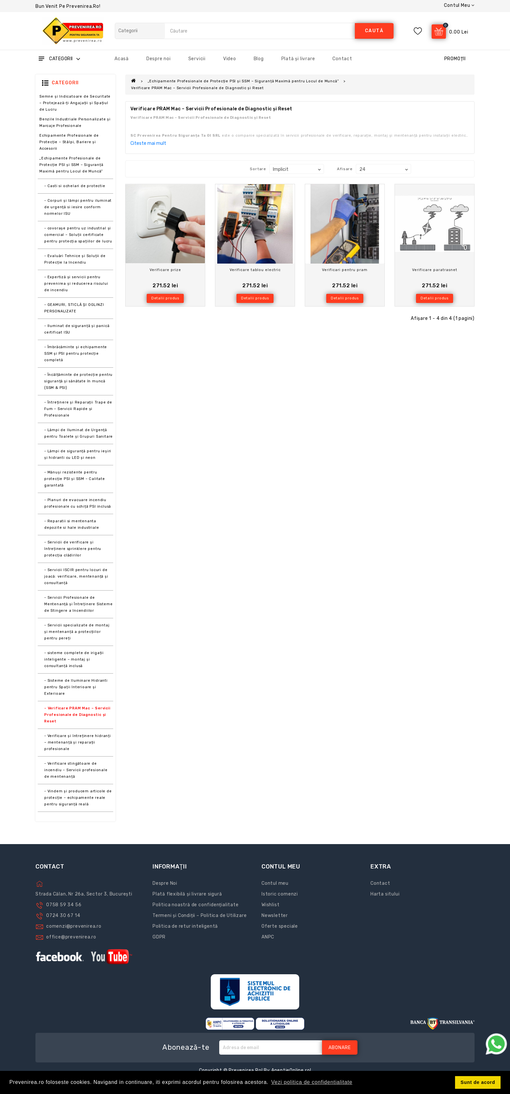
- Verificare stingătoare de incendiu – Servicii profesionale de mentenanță (76, 770)
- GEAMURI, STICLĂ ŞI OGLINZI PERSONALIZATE (74, 308)
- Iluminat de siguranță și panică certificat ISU (76, 329)
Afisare (345, 169)
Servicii (197, 59)
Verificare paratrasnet (434, 270)
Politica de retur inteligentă (185, 926)
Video (229, 59)
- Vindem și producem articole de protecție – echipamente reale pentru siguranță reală (78, 797)
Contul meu (275, 883)
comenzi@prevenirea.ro (73, 926)
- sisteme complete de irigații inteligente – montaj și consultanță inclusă (74, 659)
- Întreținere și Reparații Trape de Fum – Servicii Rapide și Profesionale (78, 408)
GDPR (159, 937)
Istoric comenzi (280, 894)
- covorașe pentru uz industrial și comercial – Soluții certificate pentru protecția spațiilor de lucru (78, 234)
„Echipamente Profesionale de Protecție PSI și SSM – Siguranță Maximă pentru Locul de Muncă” (71, 164)
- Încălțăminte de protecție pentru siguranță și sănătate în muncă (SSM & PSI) (78, 381)
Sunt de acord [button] (478, 1082)
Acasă (121, 59)
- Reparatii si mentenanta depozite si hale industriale (71, 524)
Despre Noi (165, 883)
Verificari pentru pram (345, 270)
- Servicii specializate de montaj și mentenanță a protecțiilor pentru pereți (76, 631)
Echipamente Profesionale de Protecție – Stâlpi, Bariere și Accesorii (69, 142)
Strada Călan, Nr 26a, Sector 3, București (83, 894)
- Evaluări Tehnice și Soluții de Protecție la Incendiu (75, 259)
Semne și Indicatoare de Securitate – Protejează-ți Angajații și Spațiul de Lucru (75, 103)
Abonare (340, 1047)
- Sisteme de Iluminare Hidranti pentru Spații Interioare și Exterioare (76, 687)
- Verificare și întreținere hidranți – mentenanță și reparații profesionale (77, 742)
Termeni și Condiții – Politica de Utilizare (200, 915)
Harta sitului (384, 894)
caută (374, 31)
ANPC (268, 937)
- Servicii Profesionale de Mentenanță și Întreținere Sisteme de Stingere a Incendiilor (78, 604)
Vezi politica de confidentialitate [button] (312, 1082)
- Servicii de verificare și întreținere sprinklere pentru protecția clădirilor (72, 548)
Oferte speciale (280, 926)
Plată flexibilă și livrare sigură (187, 894)
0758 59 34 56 (63, 905)
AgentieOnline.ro (290, 1070)
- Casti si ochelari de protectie (74, 186)
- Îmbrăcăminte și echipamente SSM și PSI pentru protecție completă (75, 353)
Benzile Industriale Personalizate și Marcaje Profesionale (75, 122)
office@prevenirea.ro (71, 937)
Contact (342, 59)
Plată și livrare (298, 59)
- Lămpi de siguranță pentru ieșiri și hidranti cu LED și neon (77, 454)
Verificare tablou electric (255, 270)
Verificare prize (165, 270)
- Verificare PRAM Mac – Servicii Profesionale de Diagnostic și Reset (77, 714)
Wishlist (270, 905)
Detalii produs (165, 298)
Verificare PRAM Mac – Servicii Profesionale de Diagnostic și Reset (197, 88)
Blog (259, 59)
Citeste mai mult (148, 143)
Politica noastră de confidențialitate (196, 905)
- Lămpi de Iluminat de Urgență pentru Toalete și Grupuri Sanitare (78, 433)
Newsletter (275, 915)
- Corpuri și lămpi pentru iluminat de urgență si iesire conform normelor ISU (78, 207)
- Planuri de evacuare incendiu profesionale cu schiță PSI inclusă (77, 503)
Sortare (258, 169)
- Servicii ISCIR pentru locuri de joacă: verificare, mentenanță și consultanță (76, 576)
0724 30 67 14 (63, 915)
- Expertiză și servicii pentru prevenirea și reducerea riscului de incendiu (76, 283)
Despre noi (158, 59)
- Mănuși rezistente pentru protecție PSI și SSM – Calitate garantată (74, 478)
